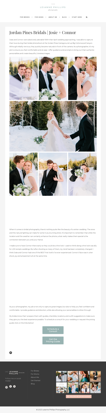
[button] (23, 78)
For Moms (35, 374)
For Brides (35, 371)
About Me (35, 377)
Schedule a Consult (53, 330)
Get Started (35, 380)
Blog (33, 384)
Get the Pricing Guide (53, 340)
